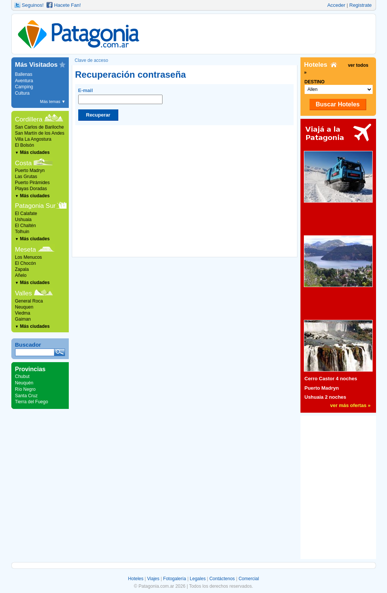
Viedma (22, 313)
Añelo (21, 275)
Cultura (22, 93)
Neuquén (24, 383)
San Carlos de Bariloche (39, 127)
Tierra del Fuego (31, 401)
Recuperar (98, 115)
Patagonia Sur (35, 205)
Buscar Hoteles (338, 104)
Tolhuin (22, 231)
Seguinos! (33, 5)
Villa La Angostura (33, 139)
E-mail (120, 96)
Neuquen (24, 307)
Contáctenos (222, 578)
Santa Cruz (26, 395)
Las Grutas (26, 176)
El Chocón (25, 263)
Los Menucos (28, 257)
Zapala (22, 269)
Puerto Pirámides (32, 182)
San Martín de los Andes (40, 133)
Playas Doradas (31, 188)
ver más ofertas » (350, 405)
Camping (24, 86)
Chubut (22, 376)
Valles (23, 293)
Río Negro (25, 389)
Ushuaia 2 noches (326, 397)
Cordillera (29, 119)
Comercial (248, 578)
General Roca (29, 301)
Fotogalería (174, 578)
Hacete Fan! (67, 5)
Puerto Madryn (30, 170)
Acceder (336, 5)
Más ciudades (32, 152)
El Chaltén (25, 225)
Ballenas (24, 74)
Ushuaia (23, 219)
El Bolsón (24, 145)
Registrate (360, 5)
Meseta (25, 249)
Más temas (53, 101)
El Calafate (26, 213)
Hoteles (136, 578)
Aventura (24, 80)
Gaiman (23, 319)
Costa (23, 163)
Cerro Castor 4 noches (331, 378)
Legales (198, 578)
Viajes (153, 578)
